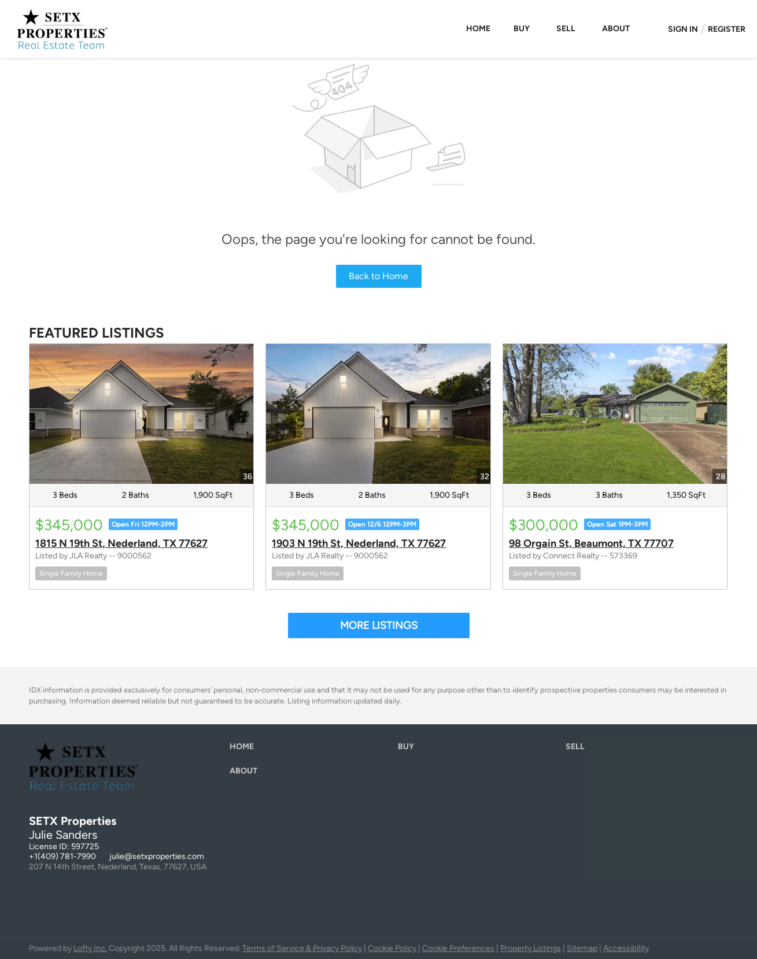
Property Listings (530, 948)
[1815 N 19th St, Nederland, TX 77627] (141, 414)
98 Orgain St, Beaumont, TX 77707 (591, 543)
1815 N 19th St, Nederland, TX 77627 (121, 543)
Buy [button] (522, 29)
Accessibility (626, 948)
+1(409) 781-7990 (62, 856)
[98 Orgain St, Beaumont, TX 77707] (615, 414)
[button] (245, 749)
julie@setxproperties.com (156, 856)
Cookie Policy (392, 948)
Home (478, 29)
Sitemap (582, 948)
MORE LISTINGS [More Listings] (379, 625)
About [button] (616, 29)
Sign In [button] (683, 29)
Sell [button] (565, 29)
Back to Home (378, 276)
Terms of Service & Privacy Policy (302, 948)
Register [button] (726, 29)
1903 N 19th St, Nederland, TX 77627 (359, 543)
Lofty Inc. (90, 948)
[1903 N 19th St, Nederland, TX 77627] (378, 414)
